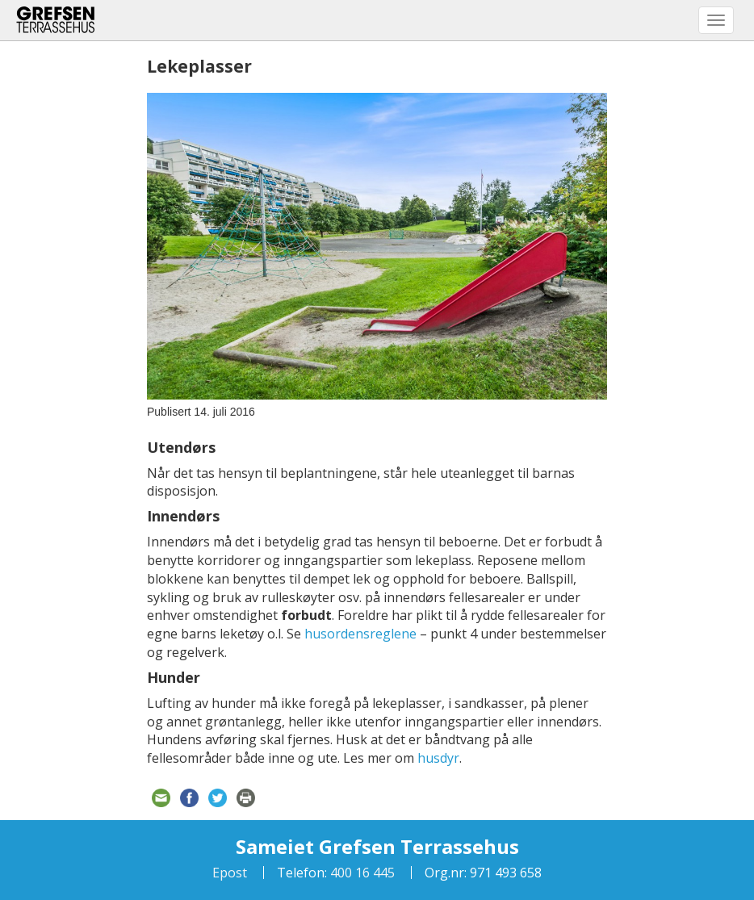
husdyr (438, 758)
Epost (229, 872)
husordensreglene (360, 634)
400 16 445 (361, 872)
